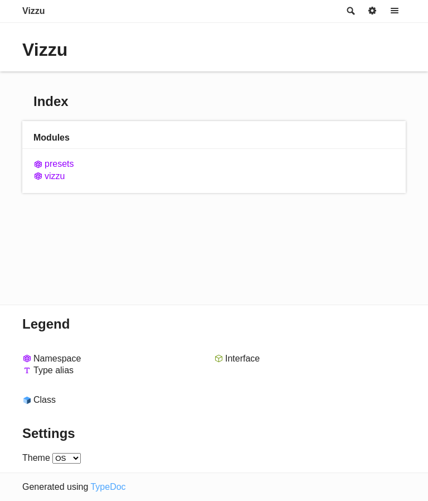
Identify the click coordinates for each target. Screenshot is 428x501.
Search (350, 11)
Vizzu (33, 11)
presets (59, 163)
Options (372, 11)
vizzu (55, 176)
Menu (394, 11)
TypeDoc (107, 487)
